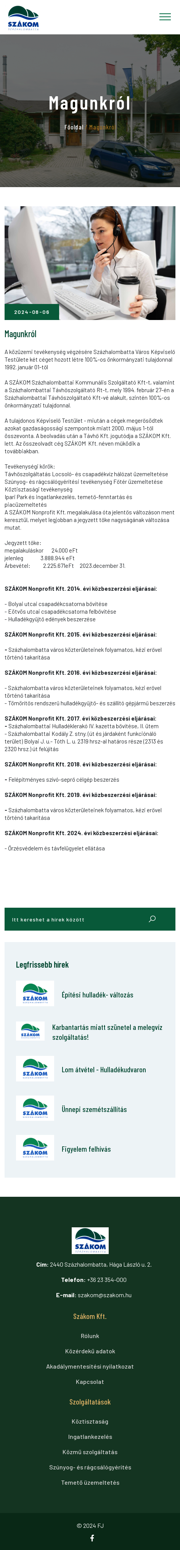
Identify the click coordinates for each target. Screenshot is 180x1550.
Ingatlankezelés (90, 1436)
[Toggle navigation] (165, 17)
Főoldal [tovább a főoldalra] (74, 127)
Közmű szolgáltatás (90, 1451)
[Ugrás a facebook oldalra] (94, 1538)
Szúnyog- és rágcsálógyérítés (90, 1467)
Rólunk (90, 1335)
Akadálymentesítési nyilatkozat (90, 1366)
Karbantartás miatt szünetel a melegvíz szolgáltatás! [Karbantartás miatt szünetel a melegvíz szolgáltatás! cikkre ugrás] (107, 1031)
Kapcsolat (90, 1381)
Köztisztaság (90, 1421)
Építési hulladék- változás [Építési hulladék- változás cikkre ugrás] (97, 994)
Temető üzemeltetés (90, 1482)
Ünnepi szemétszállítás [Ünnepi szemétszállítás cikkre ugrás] (94, 1109)
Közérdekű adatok (90, 1350)
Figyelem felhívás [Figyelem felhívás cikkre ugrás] (86, 1148)
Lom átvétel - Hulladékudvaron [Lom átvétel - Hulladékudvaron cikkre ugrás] (104, 1069)
